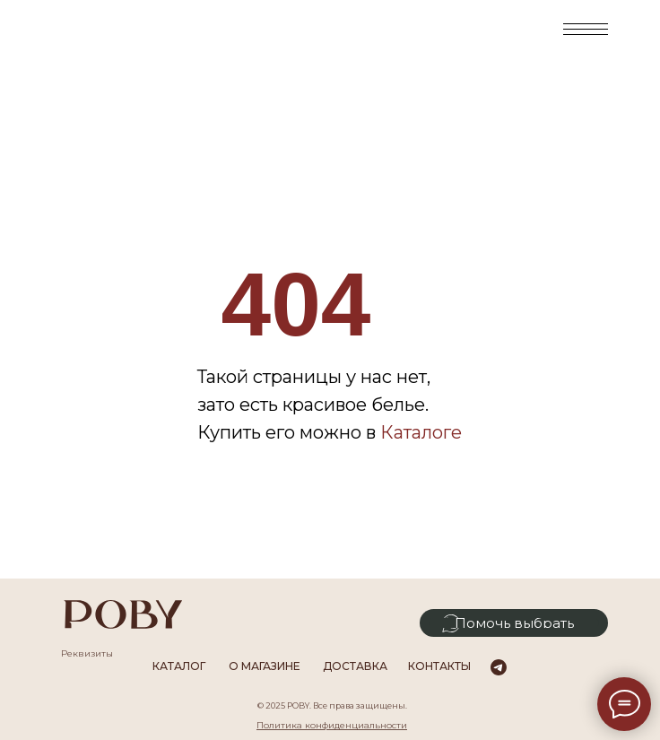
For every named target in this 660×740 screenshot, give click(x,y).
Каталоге (421, 432)
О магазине (264, 666)
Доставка (355, 666)
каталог (178, 666)
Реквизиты (87, 653)
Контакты (439, 666)
